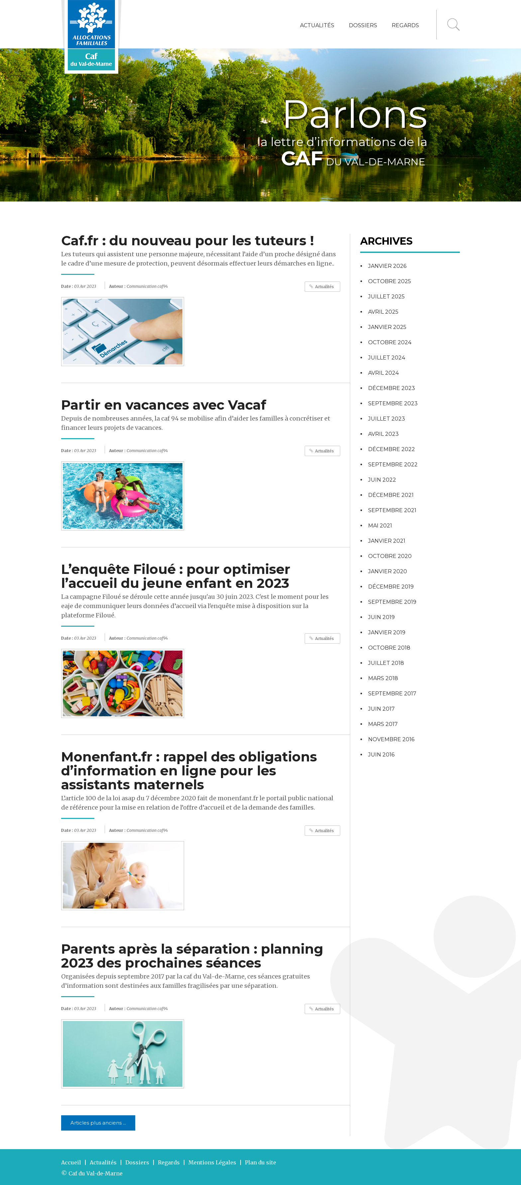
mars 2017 (383, 724)
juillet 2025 (386, 296)
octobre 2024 (389, 342)
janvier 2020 (387, 571)
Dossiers (363, 25)
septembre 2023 (393, 403)
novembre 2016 (391, 739)
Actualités (317, 25)
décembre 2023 (391, 388)
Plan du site (260, 1162)
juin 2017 (381, 709)
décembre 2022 (391, 449)
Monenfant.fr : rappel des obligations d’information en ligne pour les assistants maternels (189, 771)
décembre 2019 (391, 587)
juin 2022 (382, 480)
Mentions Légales (212, 1162)
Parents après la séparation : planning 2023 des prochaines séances (192, 956)
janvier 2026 (387, 266)
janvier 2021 (386, 541)
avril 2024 (383, 373)
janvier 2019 (386, 632)
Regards (405, 25)
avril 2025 (383, 312)
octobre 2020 (390, 556)
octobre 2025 (389, 281)
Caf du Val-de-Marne (95, 1173)
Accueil (71, 1162)
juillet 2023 (386, 419)
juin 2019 (381, 617)
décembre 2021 (391, 495)
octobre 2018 (389, 648)
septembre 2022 (393, 464)
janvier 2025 (387, 327)
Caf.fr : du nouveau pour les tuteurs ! (187, 240)
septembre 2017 (392, 693)
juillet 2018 (386, 663)
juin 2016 (381, 754)
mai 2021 (380, 525)
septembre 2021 (392, 510)
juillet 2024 (386, 358)
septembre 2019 (392, 602)
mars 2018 (383, 678)
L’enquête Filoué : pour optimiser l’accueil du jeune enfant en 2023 (175, 576)
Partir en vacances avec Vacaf (163, 405)
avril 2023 (383, 434)
